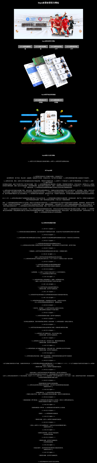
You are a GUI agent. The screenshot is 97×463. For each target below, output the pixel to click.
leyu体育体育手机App (71, 47)
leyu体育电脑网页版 (25, 47)
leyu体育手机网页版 (40, 47)
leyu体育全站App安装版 (40, 100)
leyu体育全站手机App (56, 47)
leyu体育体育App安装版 (56, 100)
